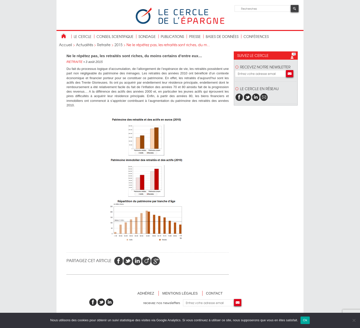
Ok (305, 320)
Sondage (147, 36)
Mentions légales (180, 293)
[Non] (353, 320)
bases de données (222, 36)
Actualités (84, 44)
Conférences (256, 36)
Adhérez (146, 293)
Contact (214, 293)
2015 (118, 44)
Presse (195, 36)
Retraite (103, 44)
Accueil (65, 44)
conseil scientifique (115, 36)
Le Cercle (83, 36)
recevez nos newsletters (163, 302)
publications (172, 36)
